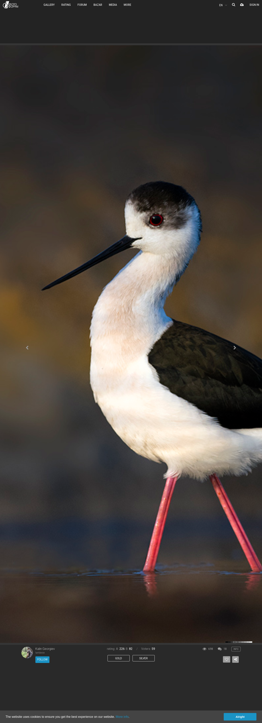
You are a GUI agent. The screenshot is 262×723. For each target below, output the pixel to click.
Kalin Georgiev (45, 649)
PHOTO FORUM (10, 4)
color (226, 642)
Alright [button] (240, 716)
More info (122, 716)
